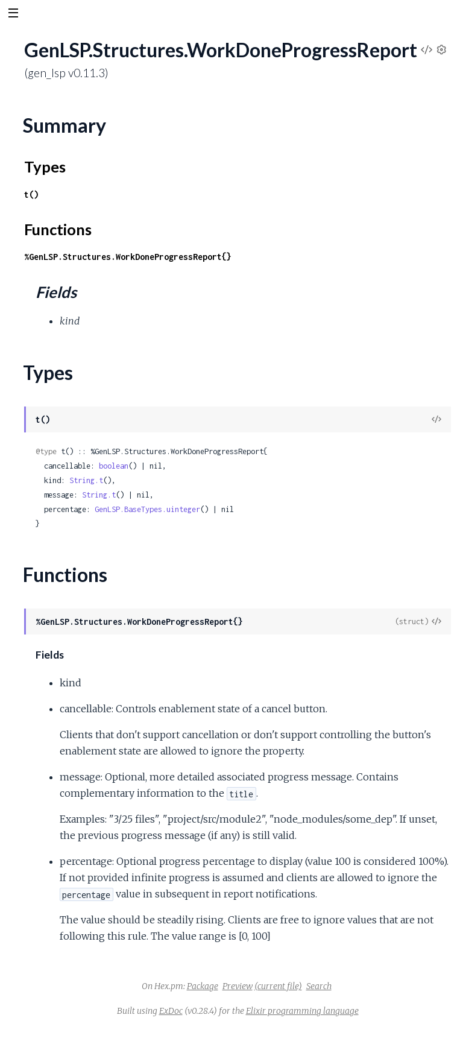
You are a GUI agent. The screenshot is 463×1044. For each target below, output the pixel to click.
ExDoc (171, 1010)
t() (31, 194)
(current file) (278, 986)
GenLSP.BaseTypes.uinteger (147, 509)
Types (45, 166)
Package (202, 986)
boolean (113, 465)
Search (319, 986)
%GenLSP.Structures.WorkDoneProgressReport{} (128, 257)
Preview (237, 986)
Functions (58, 229)
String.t (86, 480)
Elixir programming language (302, 1010)
